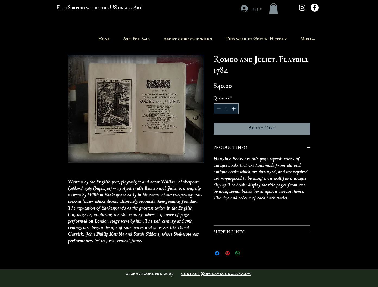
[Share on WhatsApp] (238, 253)
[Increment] (234, 109)
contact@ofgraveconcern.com (216, 274)
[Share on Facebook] (217, 253)
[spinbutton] (225, 109)
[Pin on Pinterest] (227, 253)
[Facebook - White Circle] (315, 8)
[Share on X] (248, 253)
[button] (273, 8)
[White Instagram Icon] (302, 8)
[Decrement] (218, 109)
